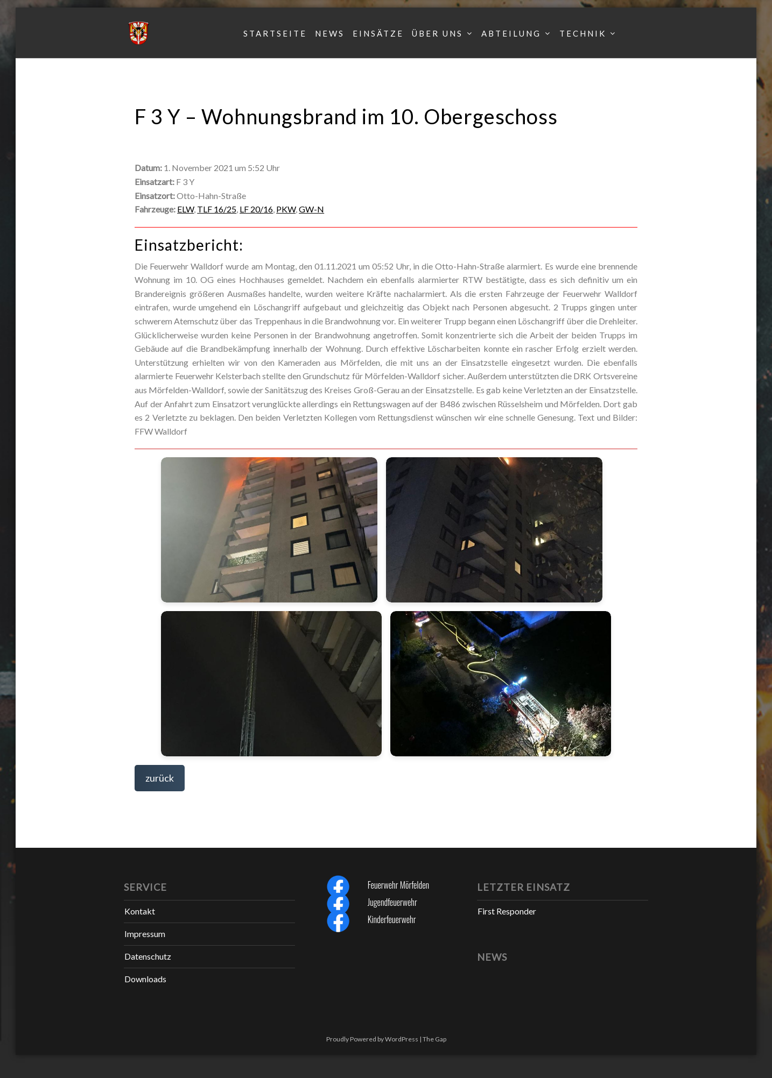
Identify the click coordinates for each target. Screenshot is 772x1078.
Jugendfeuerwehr (392, 902)
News (330, 33)
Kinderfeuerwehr (392, 919)
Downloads (145, 979)
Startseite (275, 33)
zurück (159, 778)
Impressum (144, 933)
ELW (185, 209)
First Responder (507, 911)
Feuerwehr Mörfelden (398, 884)
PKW (286, 209)
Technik (582, 33)
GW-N (311, 209)
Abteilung (511, 33)
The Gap (434, 1039)
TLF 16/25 (216, 209)
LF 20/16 (256, 209)
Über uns (437, 33)
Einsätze (378, 33)
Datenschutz (147, 956)
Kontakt (139, 911)
